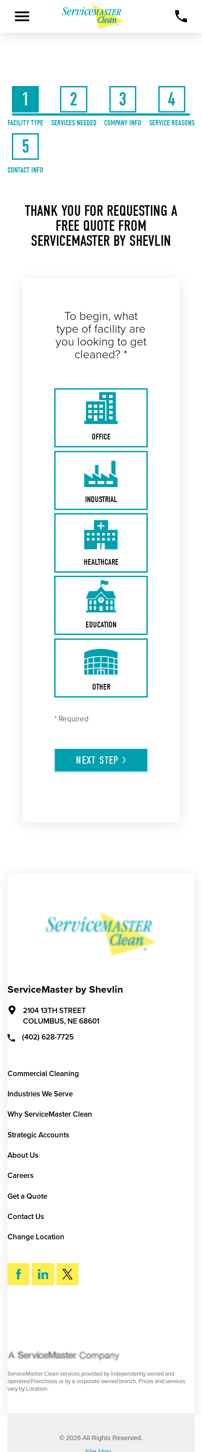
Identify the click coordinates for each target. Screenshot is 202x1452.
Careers (20, 1175)
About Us (22, 1155)
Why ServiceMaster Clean (49, 1114)
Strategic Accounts (38, 1135)
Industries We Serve (40, 1094)
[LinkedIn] (43, 1274)
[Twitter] (67, 1274)
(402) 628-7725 (40, 1036)
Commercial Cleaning (43, 1073)
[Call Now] (181, 16)
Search (38, 1321)
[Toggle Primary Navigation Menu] (22, 16)
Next (101, 760)
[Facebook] (18, 1274)
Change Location (35, 1237)
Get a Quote (27, 1196)
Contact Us (25, 1216)
